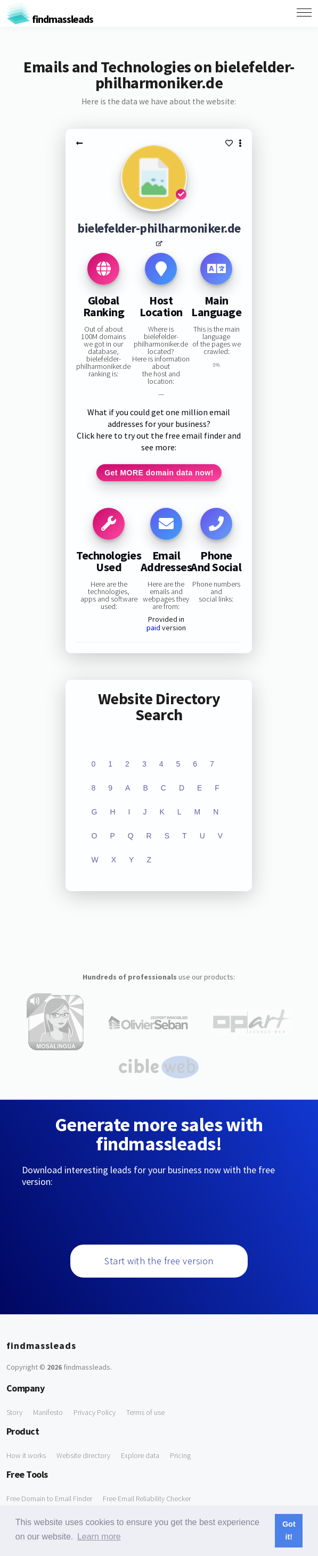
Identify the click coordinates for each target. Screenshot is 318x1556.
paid (153, 627)
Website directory (83, 1455)
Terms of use (145, 1412)
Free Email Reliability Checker (147, 1498)
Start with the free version (159, 1261)
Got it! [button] (289, 1530)
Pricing (180, 1455)
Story (14, 1412)
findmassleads (49, 19)
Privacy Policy (95, 1412)
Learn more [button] (99, 1536)
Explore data (140, 1455)
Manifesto (48, 1412)
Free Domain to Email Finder (49, 1498)
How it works (26, 1455)
